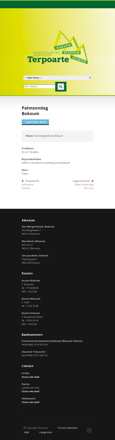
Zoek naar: (58, 78)
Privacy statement (67, 427)
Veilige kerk (45, 432)
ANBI (26, 432)
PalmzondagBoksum (35, 110)
